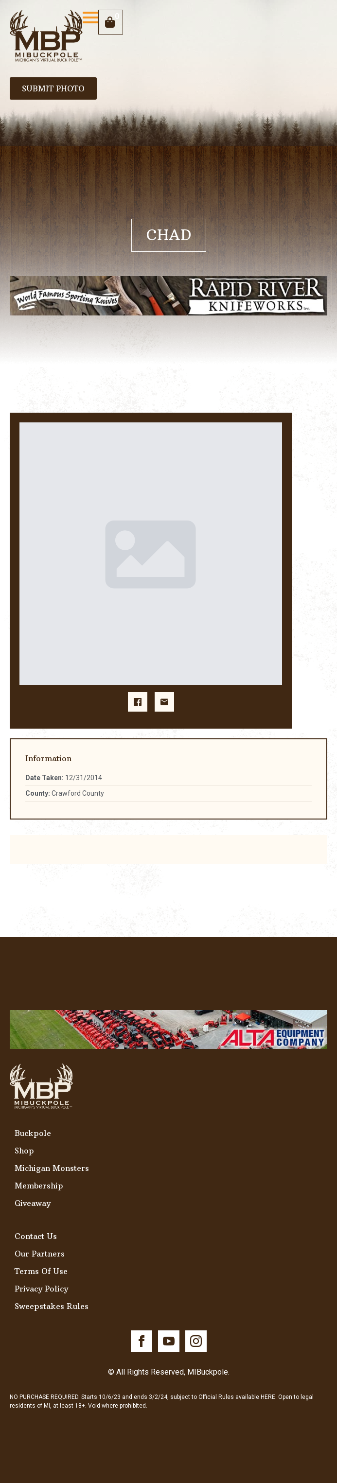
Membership (39, 1185)
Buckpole (33, 1133)
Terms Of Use (41, 1271)
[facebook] (141, 1341)
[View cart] (110, 22)
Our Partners (40, 1253)
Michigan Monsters (52, 1168)
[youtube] (168, 1341)
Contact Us (36, 1236)
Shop (24, 1150)
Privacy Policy (41, 1288)
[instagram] (196, 1341)
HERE (268, 1397)
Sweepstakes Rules (52, 1306)
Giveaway (33, 1203)
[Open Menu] (90, 17)
